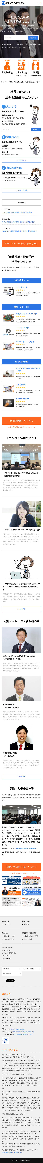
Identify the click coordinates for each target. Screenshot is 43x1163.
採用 (26, 44)
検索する (33, 38)
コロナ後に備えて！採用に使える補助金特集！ (18, 222)
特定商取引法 (7, 973)
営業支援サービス (8, 936)
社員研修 (32, 44)
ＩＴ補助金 (19, 44)
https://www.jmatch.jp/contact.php (12, 1152)
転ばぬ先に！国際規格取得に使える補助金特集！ (19, 231)
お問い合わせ (6, 950)
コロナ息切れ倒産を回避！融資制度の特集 (17, 212)
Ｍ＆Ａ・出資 (28, 939)
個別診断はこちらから (21, 421)
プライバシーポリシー (29, 968)
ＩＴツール (6, 924)
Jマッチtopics (6, 958)
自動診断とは (21, 160)
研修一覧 (26, 924)
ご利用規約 (6, 968)
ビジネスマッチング (9, 939)
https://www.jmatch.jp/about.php (23, 1032)
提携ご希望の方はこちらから (21, 867)
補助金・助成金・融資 (31, 936)
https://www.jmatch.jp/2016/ (22, 1034)
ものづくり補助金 (11, 47)
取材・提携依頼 (7, 948)
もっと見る (22, 609)
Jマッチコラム (6, 956)
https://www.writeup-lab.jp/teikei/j (26, 848)
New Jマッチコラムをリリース (21, 243)
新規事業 (22, 47)
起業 (29, 47)
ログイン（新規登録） (9, 953)
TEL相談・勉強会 (21, 190)
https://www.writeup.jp (17, 1029)
